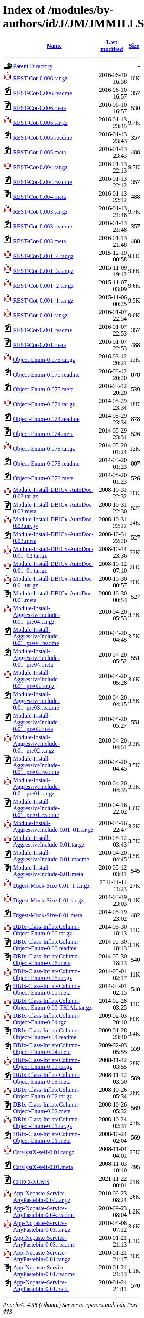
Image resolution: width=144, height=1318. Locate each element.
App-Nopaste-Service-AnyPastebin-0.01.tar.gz (41, 1255)
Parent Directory (32, 66)
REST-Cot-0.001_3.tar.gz (43, 271)
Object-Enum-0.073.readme (46, 463)
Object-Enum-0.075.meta (43, 389)
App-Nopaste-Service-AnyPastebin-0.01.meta (41, 1285)
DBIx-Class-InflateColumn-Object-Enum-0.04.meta (46, 1048)
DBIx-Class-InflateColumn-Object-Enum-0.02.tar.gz (46, 1093)
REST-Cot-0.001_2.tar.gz (43, 286)
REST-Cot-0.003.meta (39, 241)
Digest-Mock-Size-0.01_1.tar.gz (51, 885)
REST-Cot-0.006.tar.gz (40, 78)
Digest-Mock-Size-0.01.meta (47, 915)
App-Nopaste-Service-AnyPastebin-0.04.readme (44, 1211)
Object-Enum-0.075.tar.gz (44, 360)
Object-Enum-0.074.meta (43, 434)
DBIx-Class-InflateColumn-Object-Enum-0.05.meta (46, 989)
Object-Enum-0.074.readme (46, 419)
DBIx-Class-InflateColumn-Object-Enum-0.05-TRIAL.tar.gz (52, 1004)
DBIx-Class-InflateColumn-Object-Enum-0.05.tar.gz (46, 974)
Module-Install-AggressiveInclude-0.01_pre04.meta (36, 658)
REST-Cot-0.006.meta (39, 108)
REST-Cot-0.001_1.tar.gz (43, 300)
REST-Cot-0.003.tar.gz (40, 211)
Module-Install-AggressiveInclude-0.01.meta (48, 870)
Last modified (111, 45)
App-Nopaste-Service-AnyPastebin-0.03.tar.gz (41, 1226)
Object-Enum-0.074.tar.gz (44, 404)
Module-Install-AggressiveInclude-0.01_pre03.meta (36, 722)
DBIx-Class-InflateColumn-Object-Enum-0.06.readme (46, 944)
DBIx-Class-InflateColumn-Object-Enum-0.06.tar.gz (46, 930)
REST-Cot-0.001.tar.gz (40, 315)
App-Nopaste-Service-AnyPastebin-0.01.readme (44, 1270)
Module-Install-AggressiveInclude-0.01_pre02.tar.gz (36, 744)
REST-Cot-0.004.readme (42, 182)
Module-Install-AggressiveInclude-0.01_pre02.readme (36, 765)
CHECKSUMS (31, 1182)
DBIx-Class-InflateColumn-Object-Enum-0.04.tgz (46, 1018)
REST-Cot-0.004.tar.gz (40, 167)
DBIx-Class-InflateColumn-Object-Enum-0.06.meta (46, 959)
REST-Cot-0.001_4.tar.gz (43, 256)
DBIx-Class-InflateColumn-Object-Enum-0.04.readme (46, 1033)
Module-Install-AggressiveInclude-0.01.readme (51, 856)
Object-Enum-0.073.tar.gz (44, 449)
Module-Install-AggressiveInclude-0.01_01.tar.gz (53, 826)
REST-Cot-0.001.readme (42, 330)
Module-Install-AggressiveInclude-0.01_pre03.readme (36, 701)
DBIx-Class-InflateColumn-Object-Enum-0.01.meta (46, 1137)
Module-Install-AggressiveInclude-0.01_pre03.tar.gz (36, 679)
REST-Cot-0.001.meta (39, 345)
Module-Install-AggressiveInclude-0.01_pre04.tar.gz (36, 615)
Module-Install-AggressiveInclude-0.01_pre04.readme (36, 636)
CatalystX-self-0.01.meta (43, 1167)
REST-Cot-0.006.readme (42, 93)
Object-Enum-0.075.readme (46, 374)
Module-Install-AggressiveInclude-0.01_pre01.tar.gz (36, 787)
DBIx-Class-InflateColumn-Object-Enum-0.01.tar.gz (46, 1122)
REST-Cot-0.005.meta (39, 152)
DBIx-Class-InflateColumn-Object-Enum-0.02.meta (46, 1107)
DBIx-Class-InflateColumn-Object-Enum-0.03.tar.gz (46, 1063)
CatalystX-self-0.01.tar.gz (43, 1152)
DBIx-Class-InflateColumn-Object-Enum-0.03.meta (46, 1078)
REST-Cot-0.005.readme (42, 137)
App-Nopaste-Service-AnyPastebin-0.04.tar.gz (41, 1196)
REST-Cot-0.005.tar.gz (40, 123)
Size (134, 46)
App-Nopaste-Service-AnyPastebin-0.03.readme (44, 1241)
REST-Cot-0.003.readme (42, 226)
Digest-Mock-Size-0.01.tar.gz (48, 900)
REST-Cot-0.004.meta (39, 197)
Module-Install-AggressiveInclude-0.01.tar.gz (48, 841)
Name (54, 46)
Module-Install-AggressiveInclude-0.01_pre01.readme (36, 808)
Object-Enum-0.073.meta (43, 478)
